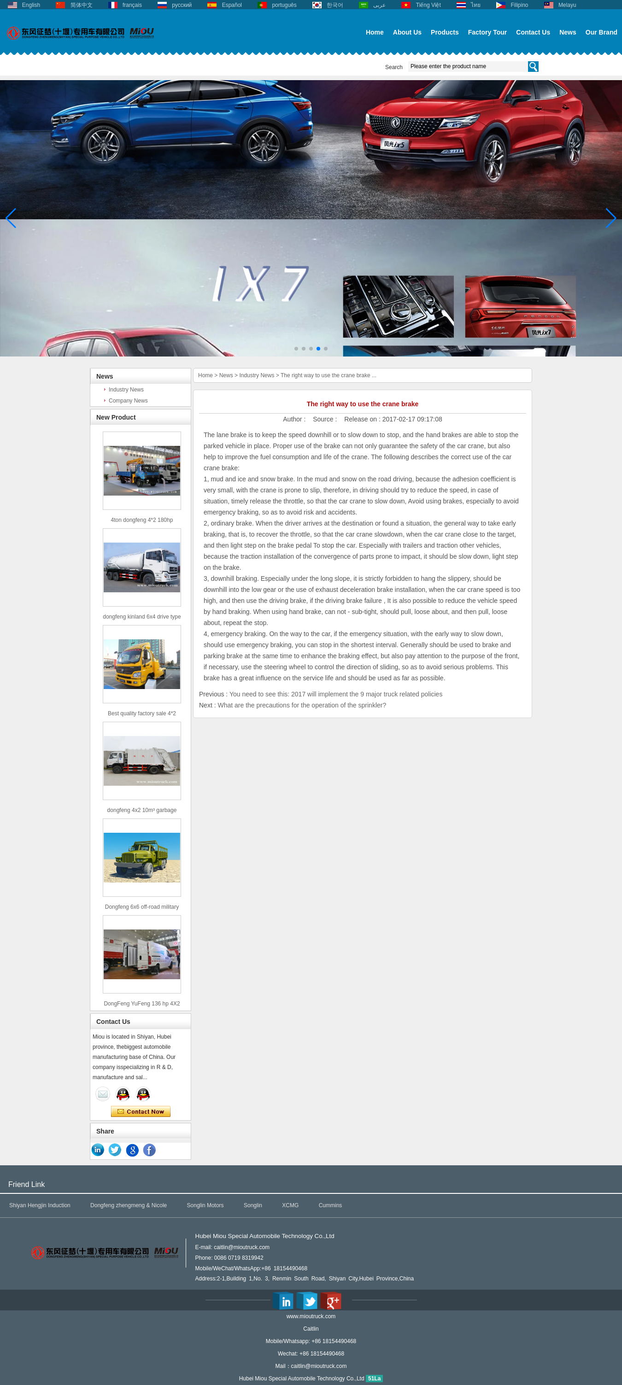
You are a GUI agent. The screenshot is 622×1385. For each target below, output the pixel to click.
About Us (407, 32)
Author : (295, 419)
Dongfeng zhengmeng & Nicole (128, 1205)
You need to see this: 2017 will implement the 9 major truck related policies (336, 694)
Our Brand (601, 32)
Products (445, 32)
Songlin (253, 1205)
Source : (326, 419)
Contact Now (140, 1112)
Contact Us (533, 32)
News (567, 32)
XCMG (290, 1205)
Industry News (126, 389)
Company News (128, 400)
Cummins (330, 1205)
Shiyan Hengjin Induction (39, 1205)
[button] (296, 349)
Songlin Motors (205, 1205)
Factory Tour (487, 32)
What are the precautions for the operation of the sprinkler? (301, 705)
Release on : (363, 419)
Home (375, 32)
